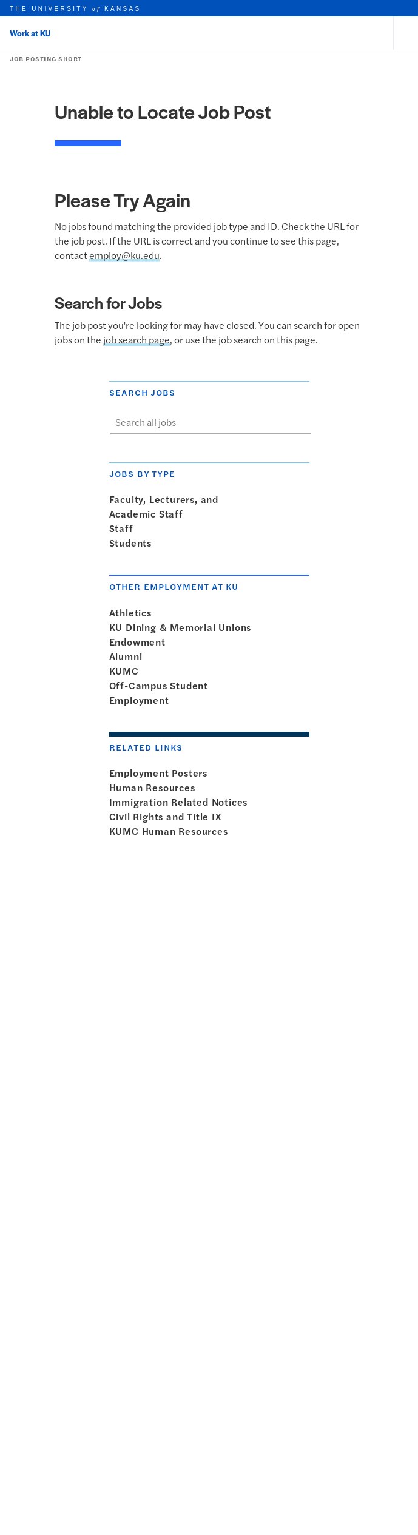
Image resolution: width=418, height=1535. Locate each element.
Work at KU (30, 33)
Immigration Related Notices (181, 802)
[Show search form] (298, 422)
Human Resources (154, 787)
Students (133, 543)
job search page (136, 339)
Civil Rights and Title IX (168, 816)
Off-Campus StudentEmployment (158, 692)
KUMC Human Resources (171, 831)
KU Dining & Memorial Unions (183, 627)
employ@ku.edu (124, 255)
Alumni (128, 656)
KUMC (126, 671)
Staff (123, 528)
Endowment (139, 642)
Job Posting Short (43, 59)
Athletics (133, 612)
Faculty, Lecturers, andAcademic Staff (163, 506)
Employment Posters (160, 773)
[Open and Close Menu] (406, 33)
